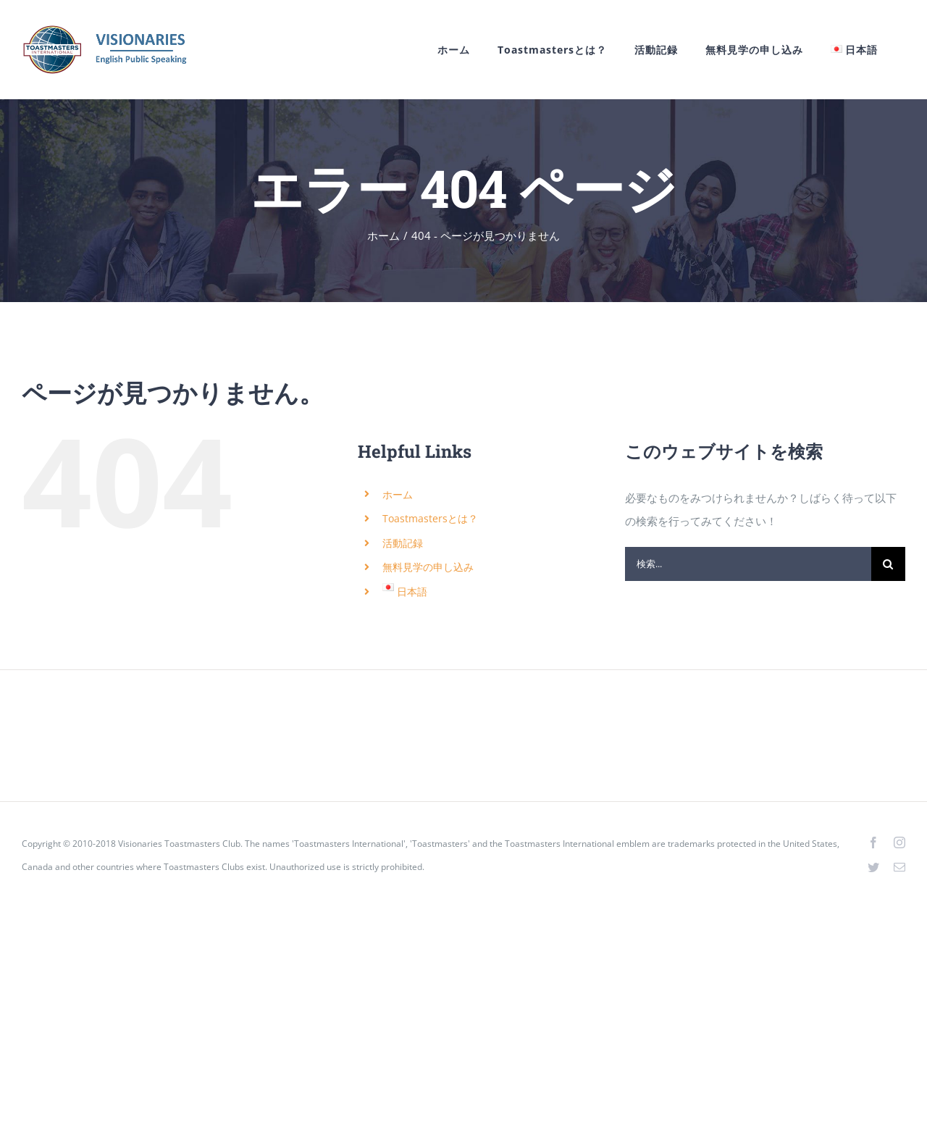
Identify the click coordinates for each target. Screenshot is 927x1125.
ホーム (397, 494)
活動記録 (402, 543)
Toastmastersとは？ (430, 518)
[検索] (888, 564)
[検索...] (748, 564)
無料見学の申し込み (428, 567)
